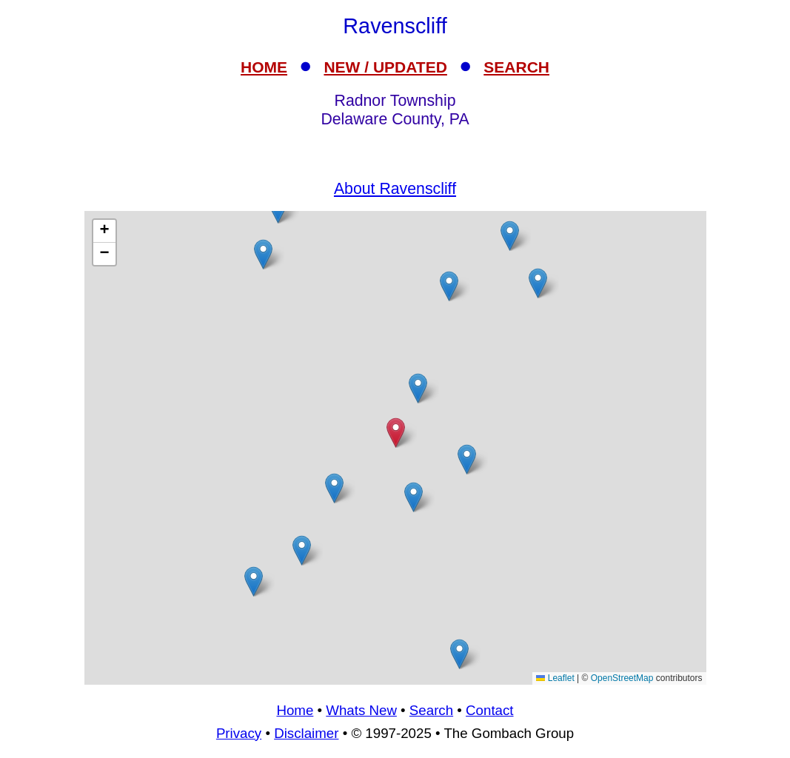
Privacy (238, 733)
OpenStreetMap (622, 678)
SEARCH (516, 67)
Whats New (361, 710)
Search (431, 710)
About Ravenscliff (395, 189)
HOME (264, 67)
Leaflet (555, 678)
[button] (418, 388)
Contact (489, 710)
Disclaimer (306, 733)
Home (294, 710)
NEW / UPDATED (385, 67)
